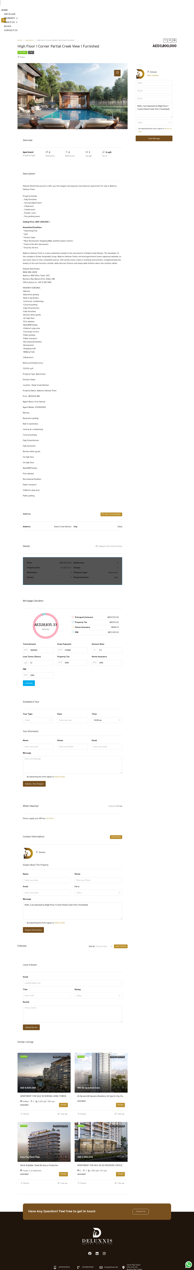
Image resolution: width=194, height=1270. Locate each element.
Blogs (143, 13)
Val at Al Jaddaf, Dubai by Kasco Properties (39, 1151)
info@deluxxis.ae (163, 3)
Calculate (29, 668)
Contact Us (158, 13)
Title (25, 975)
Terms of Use (59, 762)
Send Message (154, 124)
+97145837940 (140, 3)
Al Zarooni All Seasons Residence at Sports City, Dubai (101, 1082)
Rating (78, 975)
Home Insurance (99, 642)
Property (108, 13)
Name (25, 726)
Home (76, 13)
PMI (24, 655)
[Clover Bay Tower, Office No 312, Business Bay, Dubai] (123, 1252)
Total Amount (29, 630)
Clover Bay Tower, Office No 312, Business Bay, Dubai (134, 1253)
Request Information (33, 915)
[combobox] (38, 705)
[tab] (117, 58)
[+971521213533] (110, 3)
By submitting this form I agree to (44, 762)
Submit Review (31, 1013)
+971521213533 (118, 3)
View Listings (116, 822)
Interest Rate (98, 630)
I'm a (77, 872)
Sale (31, 38)
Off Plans (90, 13)
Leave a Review (120, 931)
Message (27, 739)
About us (127, 13)
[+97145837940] (132, 3)
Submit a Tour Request (34, 769)
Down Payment (64, 630)
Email (94, 726)
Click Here (50, 804)
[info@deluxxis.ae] (155, 3)
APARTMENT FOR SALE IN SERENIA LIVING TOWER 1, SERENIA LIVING (51, 1082)
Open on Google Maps (111, 500)
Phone (60, 726)
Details (63, 1090)
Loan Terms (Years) (32, 642)
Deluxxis (26, 1099)
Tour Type (27, 700)
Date (59, 700)
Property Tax (63, 642)
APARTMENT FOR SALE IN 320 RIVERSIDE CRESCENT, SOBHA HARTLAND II (110, 1151)
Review (26, 988)
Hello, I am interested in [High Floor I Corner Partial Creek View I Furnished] (72, 896)
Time (94, 700)
